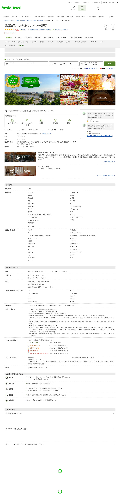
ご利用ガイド (77, 2)
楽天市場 (105, 2)
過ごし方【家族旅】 (81, 42)
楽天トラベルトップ (10, 20)
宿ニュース (18, 37)
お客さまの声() (75, 37)
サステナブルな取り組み (61, 29)
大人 (64, 63)
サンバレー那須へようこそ (13, 42)
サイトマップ (86, 2)
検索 (109, 63)
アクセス (51, 42)
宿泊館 (34, 42)
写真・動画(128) (48, 37)
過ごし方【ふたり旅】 (64, 42)
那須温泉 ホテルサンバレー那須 (26, 25)
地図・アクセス (61, 37)
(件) (23, 29)
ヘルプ (70, 2)
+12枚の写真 (102, 98)
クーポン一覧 (89, 37)
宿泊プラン (10, 59)
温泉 (27, 42)
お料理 (42, 42)
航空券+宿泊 (90, 68)
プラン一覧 (28, 37)
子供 (68, 63)
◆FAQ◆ (93, 42)
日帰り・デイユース (24, 59)
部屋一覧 (37, 37)
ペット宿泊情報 (10, 45)
